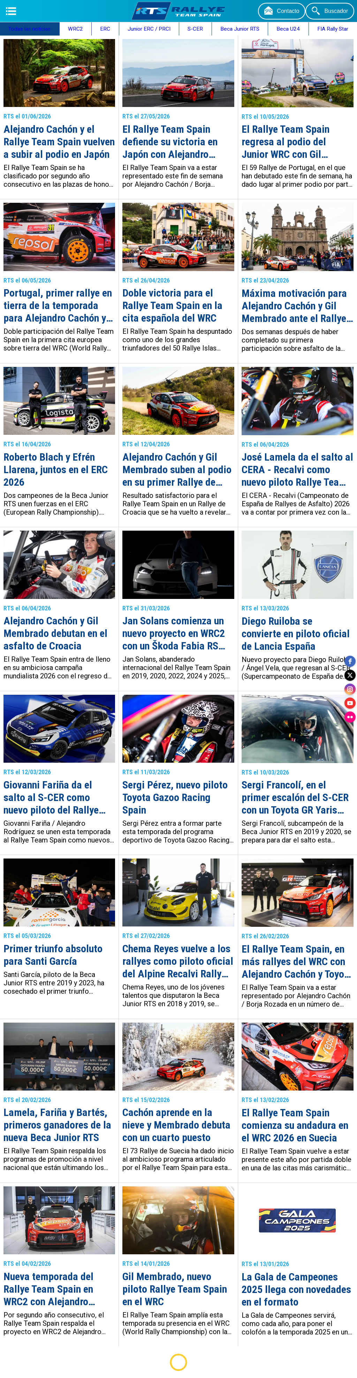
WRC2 (75, 29)
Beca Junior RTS (239, 29)
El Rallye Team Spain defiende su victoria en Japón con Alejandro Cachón (170, 142)
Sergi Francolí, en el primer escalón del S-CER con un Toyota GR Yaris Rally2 (295, 797)
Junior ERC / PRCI (149, 29)
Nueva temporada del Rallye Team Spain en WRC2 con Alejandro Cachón (48, 1289)
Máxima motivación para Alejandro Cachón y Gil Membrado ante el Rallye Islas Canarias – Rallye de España (296, 306)
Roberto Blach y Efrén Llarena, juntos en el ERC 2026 (55, 469)
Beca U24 (288, 29)
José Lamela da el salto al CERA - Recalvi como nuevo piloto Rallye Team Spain (297, 469)
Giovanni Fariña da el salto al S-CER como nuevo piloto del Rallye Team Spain (51, 797)
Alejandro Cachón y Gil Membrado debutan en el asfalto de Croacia (55, 633)
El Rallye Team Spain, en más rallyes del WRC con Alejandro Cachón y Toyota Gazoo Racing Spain (297, 961)
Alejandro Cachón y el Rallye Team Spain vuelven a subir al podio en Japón (59, 141)
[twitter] (350, 675)
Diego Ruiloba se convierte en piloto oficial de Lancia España (296, 633)
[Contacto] (281, 11)
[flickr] (350, 717)
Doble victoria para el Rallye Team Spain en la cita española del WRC (172, 305)
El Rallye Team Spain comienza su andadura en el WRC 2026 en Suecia (295, 1125)
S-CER (195, 29)
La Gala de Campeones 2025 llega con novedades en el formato (296, 1289)
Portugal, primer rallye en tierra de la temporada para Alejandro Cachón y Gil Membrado (57, 305)
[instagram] (350, 689)
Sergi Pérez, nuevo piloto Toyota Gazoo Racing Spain (175, 797)
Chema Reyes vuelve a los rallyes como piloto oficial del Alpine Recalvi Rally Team (177, 961)
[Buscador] (329, 11)
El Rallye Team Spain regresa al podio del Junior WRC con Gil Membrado (285, 142)
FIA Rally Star (332, 29)
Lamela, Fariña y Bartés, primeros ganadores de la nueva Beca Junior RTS (57, 1125)
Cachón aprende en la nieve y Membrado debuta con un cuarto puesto (176, 1125)
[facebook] (350, 661)
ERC (105, 29)
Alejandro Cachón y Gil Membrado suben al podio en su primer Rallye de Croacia (176, 469)
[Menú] (11, 11)
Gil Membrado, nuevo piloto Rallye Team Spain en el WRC (174, 1289)
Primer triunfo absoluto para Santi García (52, 954)
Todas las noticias (29, 29)
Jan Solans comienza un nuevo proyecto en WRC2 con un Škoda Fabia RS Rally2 (173, 633)
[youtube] (350, 703)
